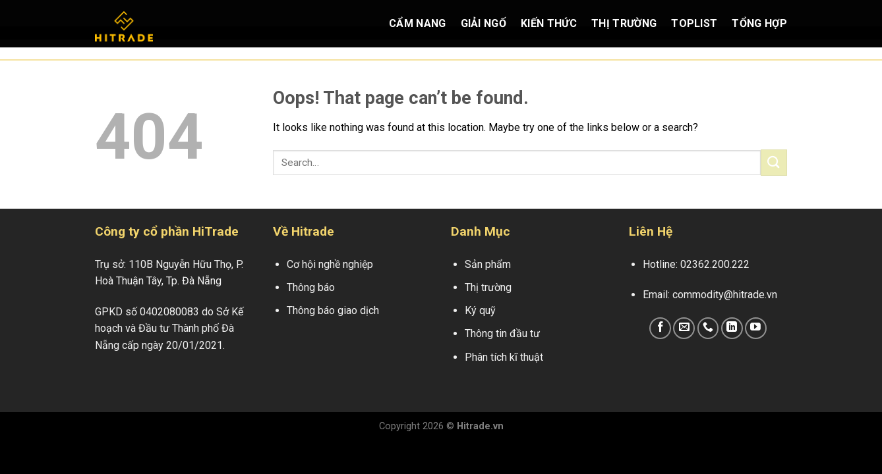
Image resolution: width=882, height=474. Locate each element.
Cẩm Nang (417, 23)
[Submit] (774, 162)
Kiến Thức (549, 23)
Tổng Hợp (759, 23)
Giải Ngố (484, 23)
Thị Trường (624, 23)
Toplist (694, 23)
